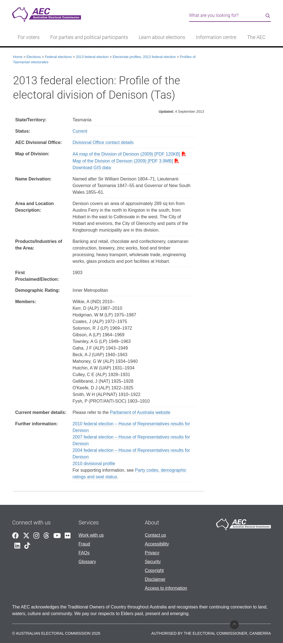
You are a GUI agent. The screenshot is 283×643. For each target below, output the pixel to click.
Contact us (155, 535)
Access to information (166, 588)
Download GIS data (91, 167)
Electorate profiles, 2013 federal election (144, 57)
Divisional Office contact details (102, 142)
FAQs (84, 552)
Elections (34, 57)
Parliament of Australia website (140, 412)
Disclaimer (155, 579)
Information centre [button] (216, 37)
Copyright (154, 570)
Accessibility (157, 544)
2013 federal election (92, 57)
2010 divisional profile (93, 463)
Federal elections (58, 57)
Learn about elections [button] (162, 37)
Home (17, 57)
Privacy (152, 552)
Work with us (91, 535)
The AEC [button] (256, 37)
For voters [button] (29, 37)
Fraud (84, 544)
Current (79, 131)
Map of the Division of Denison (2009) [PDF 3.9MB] (122, 161)
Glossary (87, 561)
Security (153, 561)
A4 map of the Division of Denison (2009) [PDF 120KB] (126, 154)
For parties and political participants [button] (89, 37)
